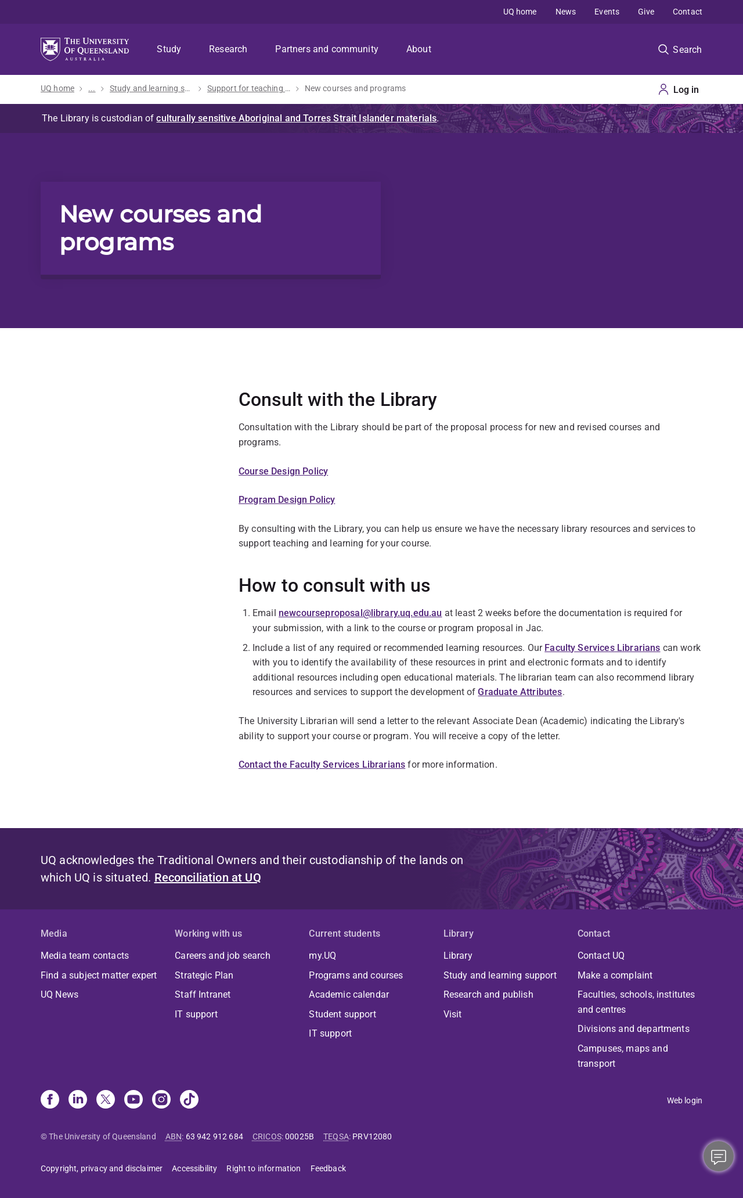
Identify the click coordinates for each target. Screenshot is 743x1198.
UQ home (520, 11)
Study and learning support (151, 88)
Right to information (263, 1168)
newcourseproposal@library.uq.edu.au (360, 612)
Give (646, 11)
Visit (452, 1014)
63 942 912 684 (214, 1136)
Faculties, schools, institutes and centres (636, 1002)
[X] (105, 1100)
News (566, 11)
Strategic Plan (204, 975)
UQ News (59, 994)
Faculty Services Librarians (602, 647)
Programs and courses (356, 975)
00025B (299, 1136)
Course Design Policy (283, 471)
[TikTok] (189, 1100)
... (91, 88)
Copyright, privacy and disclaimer (102, 1168)
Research (228, 49)
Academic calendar (349, 994)
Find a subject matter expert (99, 975)
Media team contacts (85, 955)
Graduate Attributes (520, 691)
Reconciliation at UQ (207, 877)
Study (169, 49)
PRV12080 (372, 1136)
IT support (196, 1014)
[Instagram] (161, 1100)
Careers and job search (222, 955)
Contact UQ (601, 955)
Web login (684, 1100)
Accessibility (194, 1168)
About (418, 49)
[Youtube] (133, 1100)
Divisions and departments (634, 1028)
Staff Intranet (202, 994)
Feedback (328, 1168)
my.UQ (322, 955)
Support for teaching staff (249, 88)
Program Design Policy (287, 499)
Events (606, 11)
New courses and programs (355, 88)
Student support (342, 1014)
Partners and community (326, 49)
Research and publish (488, 994)
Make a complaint (615, 975)
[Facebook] (50, 1100)
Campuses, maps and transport (623, 1056)
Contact (687, 11)
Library (458, 955)
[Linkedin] (77, 1100)
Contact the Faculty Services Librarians (322, 764)
